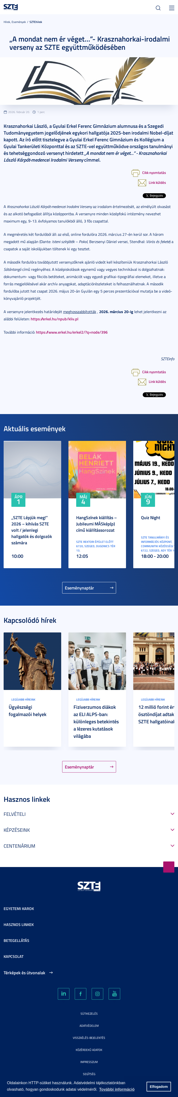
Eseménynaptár (79, 588)
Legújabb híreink (23, 699)
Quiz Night (150, 517)
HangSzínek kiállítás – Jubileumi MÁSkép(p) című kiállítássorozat (96, 523)
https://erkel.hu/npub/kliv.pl (54, 319)
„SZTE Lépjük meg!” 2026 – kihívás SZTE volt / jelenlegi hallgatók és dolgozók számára (31, 530)
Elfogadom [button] (159, 1087)
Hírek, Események (15, 22)
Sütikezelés (89, 1013)
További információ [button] (116, 1089)
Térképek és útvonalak (24, 972)
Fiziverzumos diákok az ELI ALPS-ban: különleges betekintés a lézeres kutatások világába (96, 721)
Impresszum (89, 1062)
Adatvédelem (89, 1026)
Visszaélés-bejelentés (89, 1038)
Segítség (89, 1074)
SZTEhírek (36, 22)
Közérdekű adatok (89, 1050)
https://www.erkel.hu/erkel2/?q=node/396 (72, 332)
